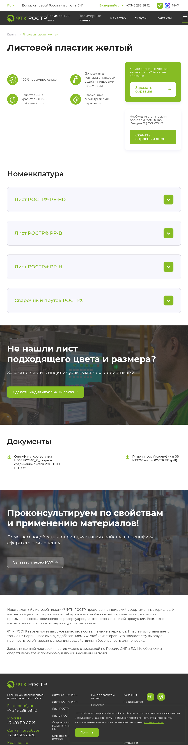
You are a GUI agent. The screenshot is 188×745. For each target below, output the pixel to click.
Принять (86, 732)
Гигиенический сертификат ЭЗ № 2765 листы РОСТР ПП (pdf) (152, 458)
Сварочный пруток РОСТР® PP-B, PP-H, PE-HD (68, 726)
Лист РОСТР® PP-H (64, 701)
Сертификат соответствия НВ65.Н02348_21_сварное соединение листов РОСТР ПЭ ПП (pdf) (33, 462)
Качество (118, 18)
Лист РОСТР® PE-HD (65, 708)
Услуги (140, 18)
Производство (133, 701)
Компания (130, 695)
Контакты (163, 18)
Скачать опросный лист (153, 137)
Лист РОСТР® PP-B (64, 695)
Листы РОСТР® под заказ (68, 715)
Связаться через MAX (35, 562)
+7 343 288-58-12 (138, 5)
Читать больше (154, 722)
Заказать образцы (153, 89)
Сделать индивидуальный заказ (46, 392)
